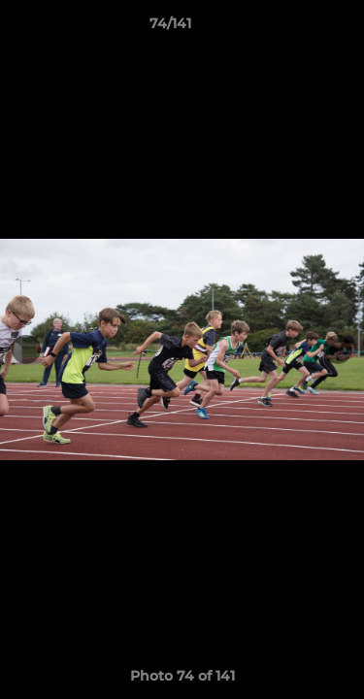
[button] (294, 28)
